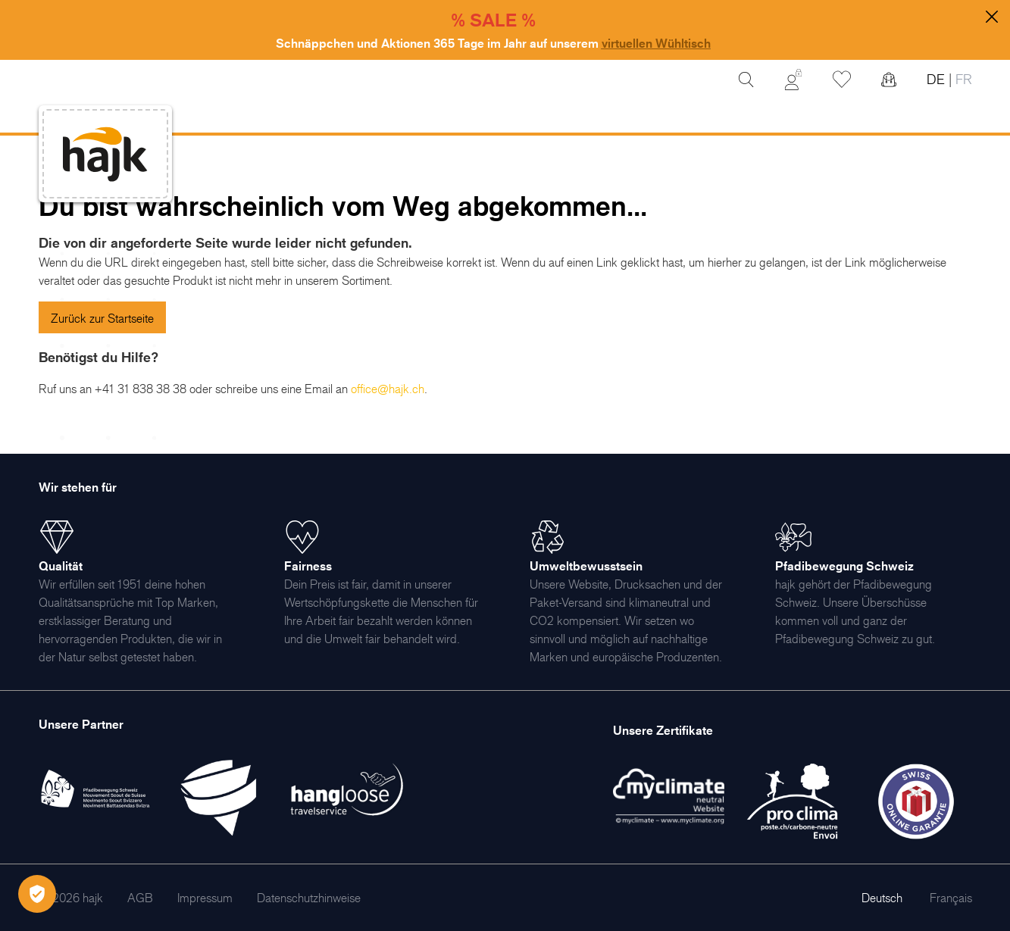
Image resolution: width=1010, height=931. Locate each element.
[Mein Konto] (793, 79)
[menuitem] (140, 897)
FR (962, 79)
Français (951, 897)
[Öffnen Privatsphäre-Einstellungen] (37, 894)
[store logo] (105, 154)
